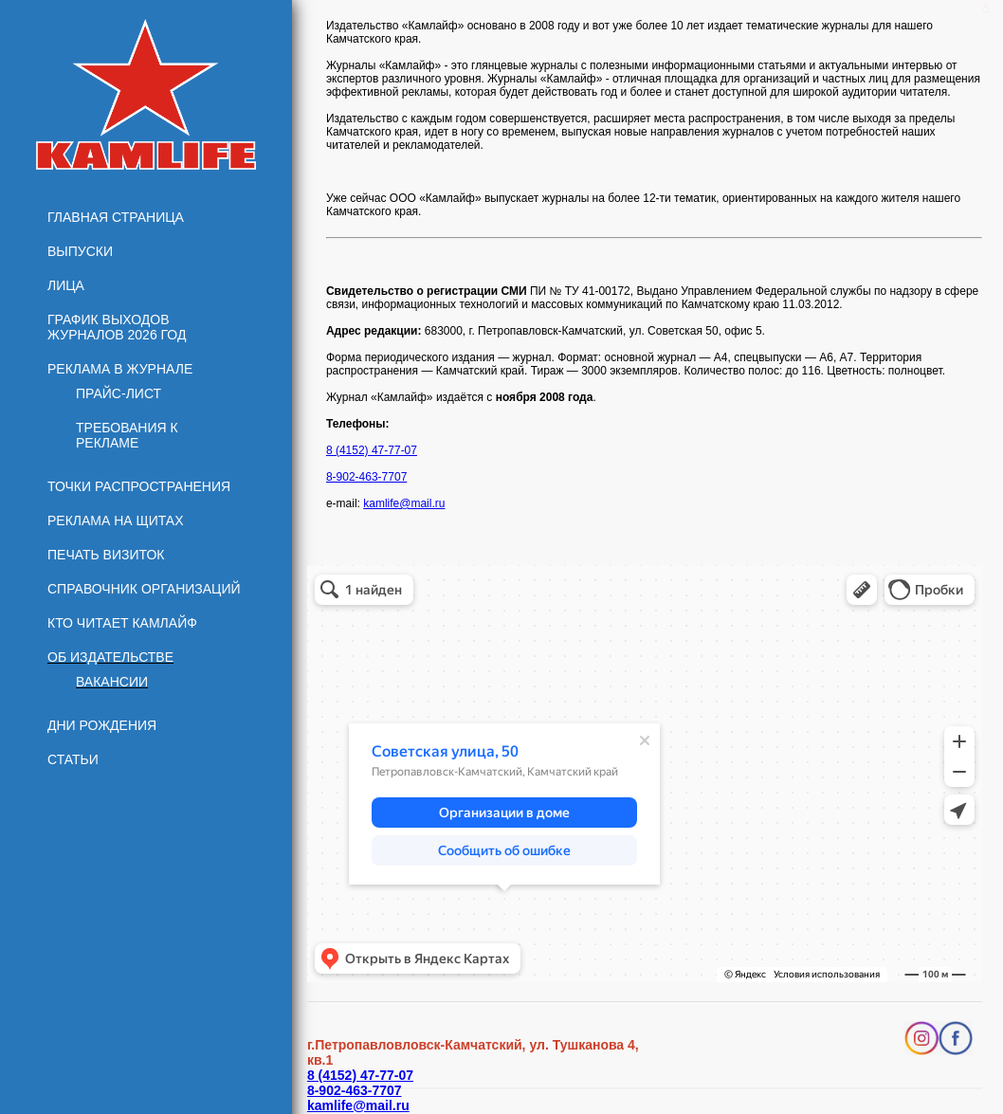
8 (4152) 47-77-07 (371, 450)
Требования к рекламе (127, 435)
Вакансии (112, 681)
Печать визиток (106, 554)
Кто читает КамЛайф (122, 622)
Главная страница (115, 217)
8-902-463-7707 (366, 477)
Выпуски (80, 251)
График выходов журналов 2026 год (116, 327)
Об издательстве (110, 657)
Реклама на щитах (115, 520)
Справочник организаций (144, 588)
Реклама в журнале (119, 368)
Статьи (73, 759)
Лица (65, 285)
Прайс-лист (118, 393)
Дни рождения (101, 725)
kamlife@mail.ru (404, 503)
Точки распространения (138, 486)
